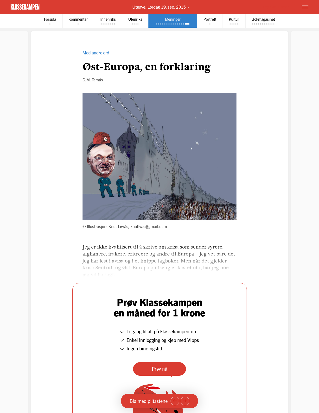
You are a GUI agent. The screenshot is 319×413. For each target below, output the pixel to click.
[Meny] (305, 7)
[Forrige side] (175, 401)
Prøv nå (159, 369)
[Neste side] (185, 401)
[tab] (50, 21)
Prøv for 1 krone (276, 6)
